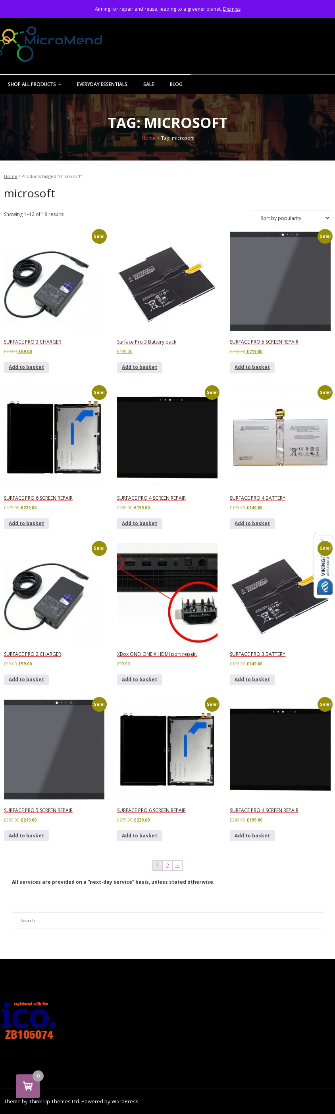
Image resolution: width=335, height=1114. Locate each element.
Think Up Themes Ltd (54, 1101)
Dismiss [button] (232, 9)
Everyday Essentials (102, 84)
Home (149, 138)
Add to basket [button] (26, 367)
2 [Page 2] (167, 865)
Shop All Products (32, 84)
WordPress (125, 1101)
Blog (176, 84)
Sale (148, 84)
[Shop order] (291, 218)
